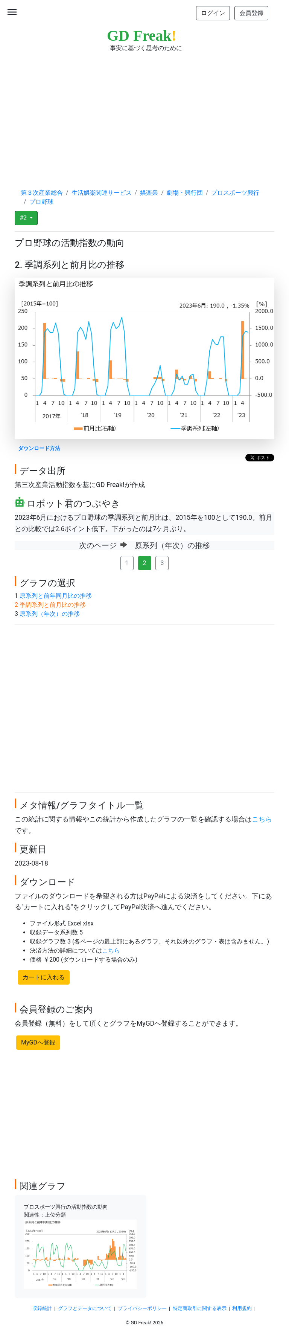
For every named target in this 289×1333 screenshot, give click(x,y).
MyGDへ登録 (38, 1042)
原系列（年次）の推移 (50, 613)
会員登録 (251, 13)
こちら (262, 819)
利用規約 (242, 1308)
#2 (24, 217)
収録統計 (42, 1308)
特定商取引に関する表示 (200, 1308)
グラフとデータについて (85, 1308)
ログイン (213, 13)
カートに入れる (44, 977)
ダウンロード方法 (39, 448)
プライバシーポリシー (142, 1308)
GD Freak (141, 35)
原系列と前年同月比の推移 (56, 595)
